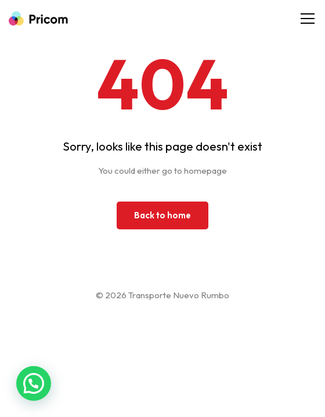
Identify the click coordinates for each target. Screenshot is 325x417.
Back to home (162, 215)
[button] (33, 383)
